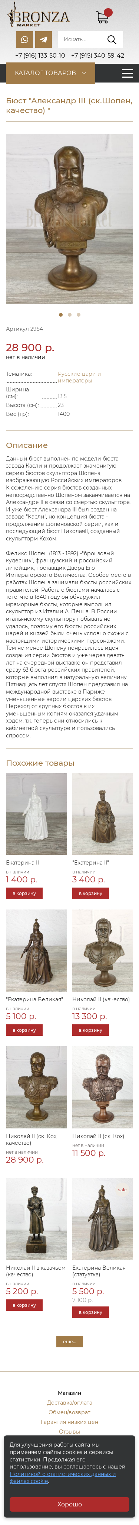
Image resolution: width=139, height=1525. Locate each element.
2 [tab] (70, 315)
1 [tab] (61, 315)
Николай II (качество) (101, 999)
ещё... (69, 1341)
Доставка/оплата (69, 1402)
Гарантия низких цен (69, 1422)
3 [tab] (78, 315)
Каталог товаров (45, 73)
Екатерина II (22, 862)
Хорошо (69, 1504)
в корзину (24, 893)
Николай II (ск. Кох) (98, 1136)
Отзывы (69, 1431)
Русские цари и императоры (79, 377)
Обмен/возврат (69, 1412)
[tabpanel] (69, 219)
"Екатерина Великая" (34, 999)
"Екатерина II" (90, 862)
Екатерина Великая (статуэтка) (99, 1271)
